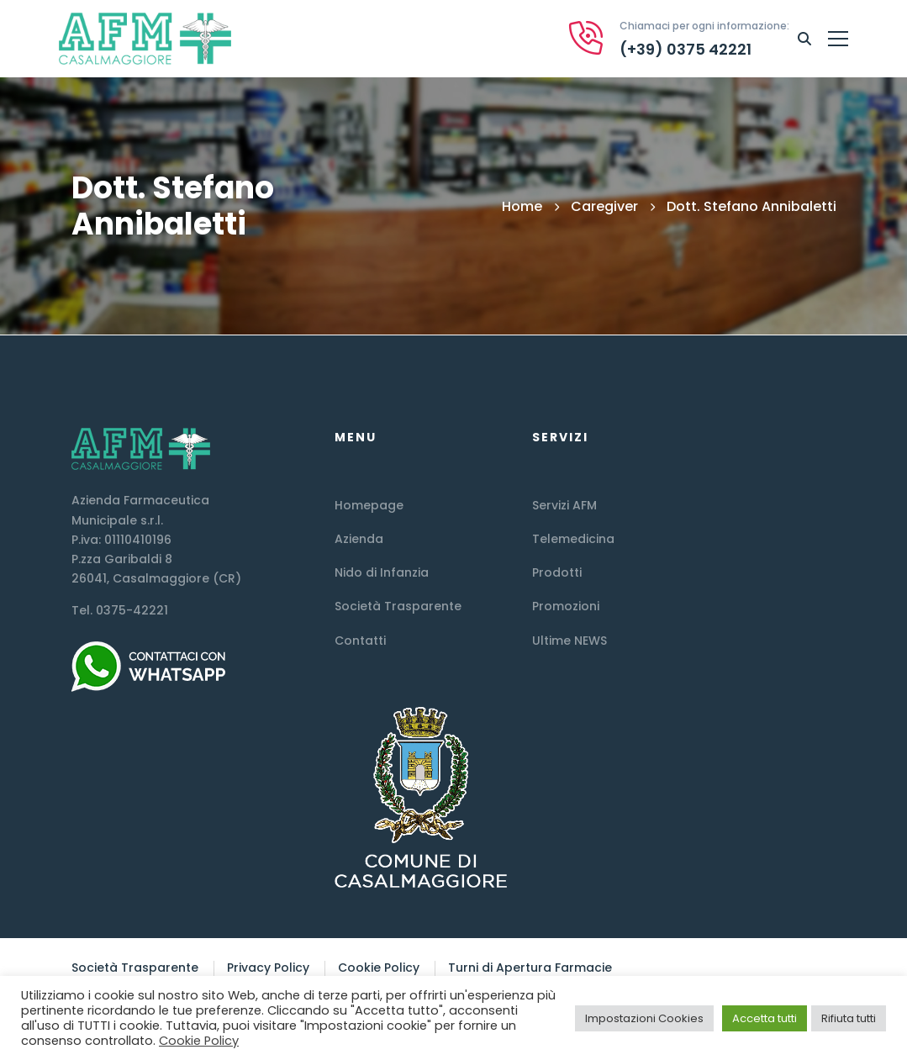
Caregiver (604, 206)
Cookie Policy (199, 1040)
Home (522, 206)
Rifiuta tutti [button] (848, 1018)
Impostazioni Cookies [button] (644, 1018)
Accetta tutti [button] (764, 1018)
